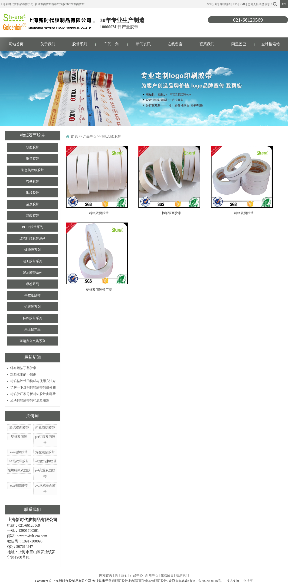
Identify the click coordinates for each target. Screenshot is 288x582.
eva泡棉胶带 (19, 452)
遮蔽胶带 (32, 215)
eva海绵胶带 (19, 485)
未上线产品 (32, 329)
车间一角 (111, 44)
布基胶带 (32, 181)
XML (242, 4)
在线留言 (175, 44)
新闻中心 (151, 575)
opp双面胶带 (76, 4)
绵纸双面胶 (19, 437)
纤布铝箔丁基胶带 (23, 368)
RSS (235, 4)
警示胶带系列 (32, 272)
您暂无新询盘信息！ (260, 4)
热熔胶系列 (32, 307)
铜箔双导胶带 (19, 461)
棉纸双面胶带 (60, 4)
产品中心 (89, 136)
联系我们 (207, 44)
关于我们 (47, 44)
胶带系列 (79, 44)
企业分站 (212, 4)
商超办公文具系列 (33, 341)
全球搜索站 (270, 44)
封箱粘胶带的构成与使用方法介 (33, 381)
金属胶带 (32, 204)
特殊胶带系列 (32, 318)
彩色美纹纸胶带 (32, 170)
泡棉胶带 (32, 193)
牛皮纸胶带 (32, 295)
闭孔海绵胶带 (45, 427)
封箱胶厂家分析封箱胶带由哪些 (33, 394)
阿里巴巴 (238, 44)
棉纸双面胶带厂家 (99, 290)
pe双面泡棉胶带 (45, 461)
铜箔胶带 (32, 158)
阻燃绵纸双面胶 (19, 470)
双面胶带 (32, 147)
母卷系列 (32, 284)
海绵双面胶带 (19, 427)
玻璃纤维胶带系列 (33, 238)
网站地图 (225, 4)
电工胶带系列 (32, 261)
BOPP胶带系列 (32, 227)
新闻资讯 (143, 44)
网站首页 (16, 44)
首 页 (74, 136)
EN (284, 4)
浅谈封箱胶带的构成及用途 (29, 400)
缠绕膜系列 (32, 250)
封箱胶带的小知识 (23, 374)
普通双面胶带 (43, 4)
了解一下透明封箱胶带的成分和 (33, 387)
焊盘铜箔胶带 (45, 452)
